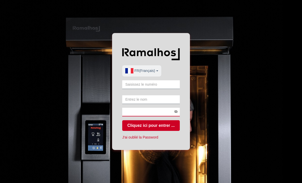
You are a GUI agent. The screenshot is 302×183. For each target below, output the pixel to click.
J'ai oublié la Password (140, 137)
